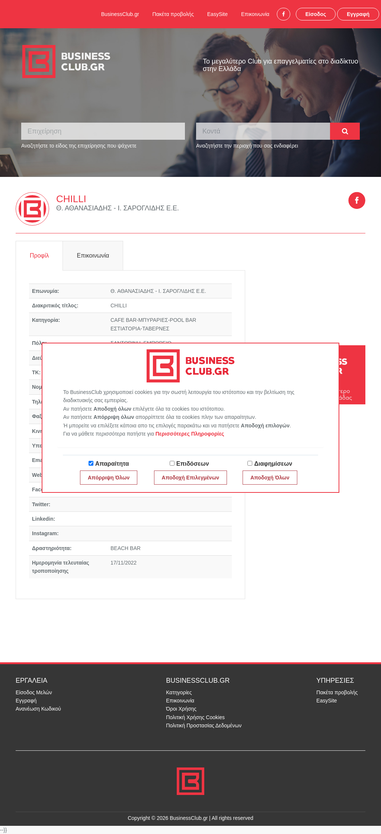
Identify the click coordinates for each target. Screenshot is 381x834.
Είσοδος (315, 14)
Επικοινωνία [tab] (93, 255)
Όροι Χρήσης (181, 709)
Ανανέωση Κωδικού (38, 709)
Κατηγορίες (179, 692)
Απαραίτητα (112, 463)
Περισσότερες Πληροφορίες (190, 434)
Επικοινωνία (255, 14)
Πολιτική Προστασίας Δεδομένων (203, 725)
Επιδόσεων (192, 463)
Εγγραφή (358, 14)
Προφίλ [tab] (39, 255)
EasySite (217, 14)
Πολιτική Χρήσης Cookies (195, 717)
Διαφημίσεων (273, 463)
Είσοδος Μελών (34, 692)
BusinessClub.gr (120, 14)
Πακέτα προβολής (173, 14)
